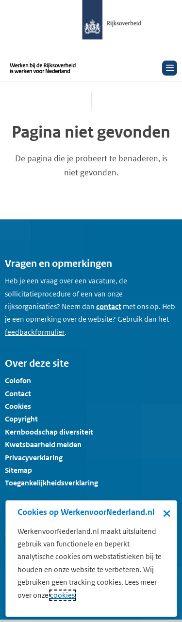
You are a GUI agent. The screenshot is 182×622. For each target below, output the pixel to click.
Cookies (18, 406)
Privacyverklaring (34, 457)
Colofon (18, 380)
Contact (18, 393)
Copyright (21, 418)
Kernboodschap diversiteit (49, 431)
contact (108, 306)
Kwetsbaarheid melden (43, 444)
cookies (62, 595)
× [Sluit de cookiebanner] (167, 513)
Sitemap (18, 470)
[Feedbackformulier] (35, 332)
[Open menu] (169, 68)
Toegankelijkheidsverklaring (51, 482)
